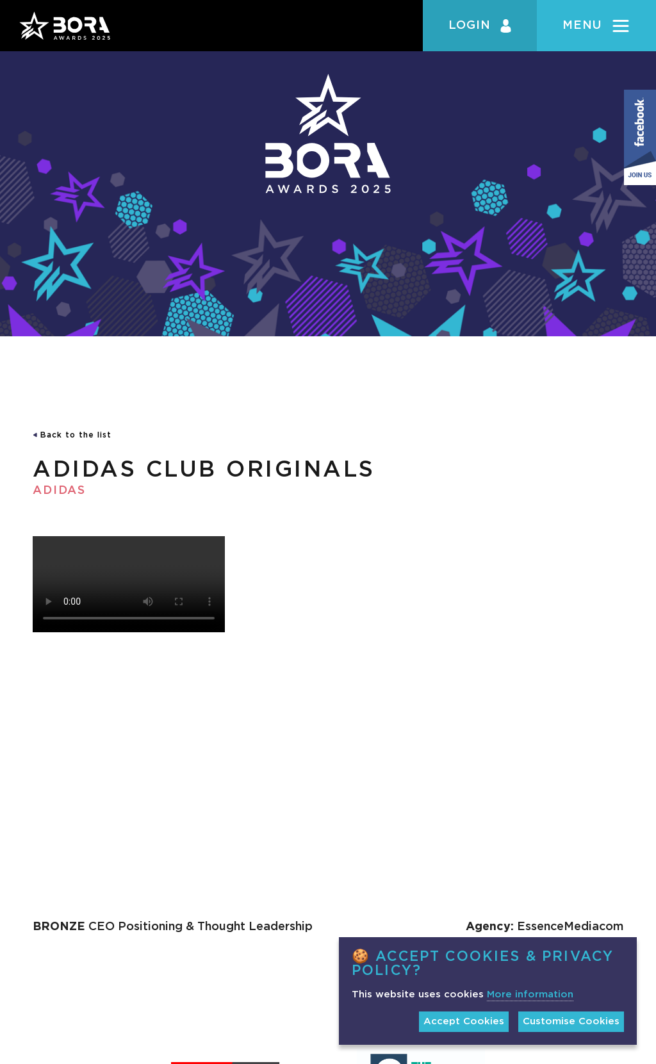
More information (530, 994)
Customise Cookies (571, 1021)
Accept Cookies (463, 1021)
